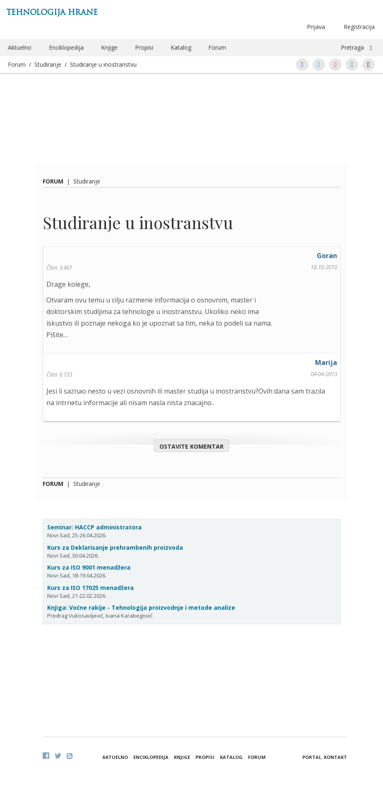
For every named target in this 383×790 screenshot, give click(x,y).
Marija (326, 362)
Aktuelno (19, 47)
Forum (217, 47)
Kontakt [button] (335, 757)
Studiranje (47, 64)
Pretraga (352, 47)
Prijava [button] (316, 27)
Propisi (144, 47)
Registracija (359, 27)
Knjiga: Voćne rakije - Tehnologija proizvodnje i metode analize (141, 607)
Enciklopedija (66, 47)
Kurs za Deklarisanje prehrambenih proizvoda (115, 547)
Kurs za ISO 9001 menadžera (88, 567)
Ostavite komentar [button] (191, 446)
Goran (327, 255)
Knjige (109, 47)
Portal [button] (311, 757)
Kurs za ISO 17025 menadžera (90, 588)
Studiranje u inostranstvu (103, 64)
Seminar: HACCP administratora (94, 527)
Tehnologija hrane (52, 12)
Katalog (181, 47)
